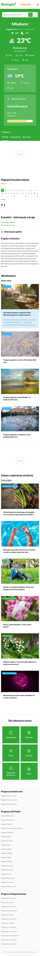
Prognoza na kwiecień (9, 911)
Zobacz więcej (6, 280)
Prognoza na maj (7, 915)
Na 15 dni (27, 137)
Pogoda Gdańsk (6, 824)
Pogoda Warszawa (8, 878)
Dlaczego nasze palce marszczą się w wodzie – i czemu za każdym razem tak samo (19, 551)
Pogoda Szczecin (7, 870)
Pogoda (26, 4)
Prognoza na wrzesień (9, 931)
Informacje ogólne (8, 222)
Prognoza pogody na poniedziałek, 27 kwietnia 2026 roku (17, 398)
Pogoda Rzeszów (7, 866)
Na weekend (15, 137)
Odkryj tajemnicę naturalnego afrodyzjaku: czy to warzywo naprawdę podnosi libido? (19, 513)
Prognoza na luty (7, 902)
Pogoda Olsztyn (7, 853)
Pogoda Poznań (6, 861)
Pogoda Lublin (6, 849)
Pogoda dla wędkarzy (9, 804)
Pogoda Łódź (5, 845)
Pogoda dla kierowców (9, 800)
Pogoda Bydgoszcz (8, 820)
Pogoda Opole (6, 857)
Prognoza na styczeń (8, 898)
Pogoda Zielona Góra (8, 886)
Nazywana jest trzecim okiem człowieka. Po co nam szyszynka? (19, 696)
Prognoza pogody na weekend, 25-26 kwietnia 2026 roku (17, 436)
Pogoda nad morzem (8, 796)
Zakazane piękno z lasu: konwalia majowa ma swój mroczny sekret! (19, 663)
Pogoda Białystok (7, 816)
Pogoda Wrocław (7, 882)
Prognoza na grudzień (9, 944)
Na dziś (5, 137)
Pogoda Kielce (6, 836)
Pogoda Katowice (7, 832)
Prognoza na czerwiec (9, 919)
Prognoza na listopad (8, 940)
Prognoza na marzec (8, 906)
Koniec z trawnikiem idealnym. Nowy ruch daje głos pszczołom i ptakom (18, 588)
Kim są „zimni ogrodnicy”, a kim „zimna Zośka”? (17, 626)
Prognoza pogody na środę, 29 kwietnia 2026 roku (19, 361)
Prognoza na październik (10, 935)
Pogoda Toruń (6, 874)
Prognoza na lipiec (7, 923)
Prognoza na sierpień (8, 927)
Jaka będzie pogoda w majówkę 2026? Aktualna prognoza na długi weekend (17, 313)
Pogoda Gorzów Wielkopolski (12, 828)
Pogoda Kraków (7, 841)
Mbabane (20, 24)
